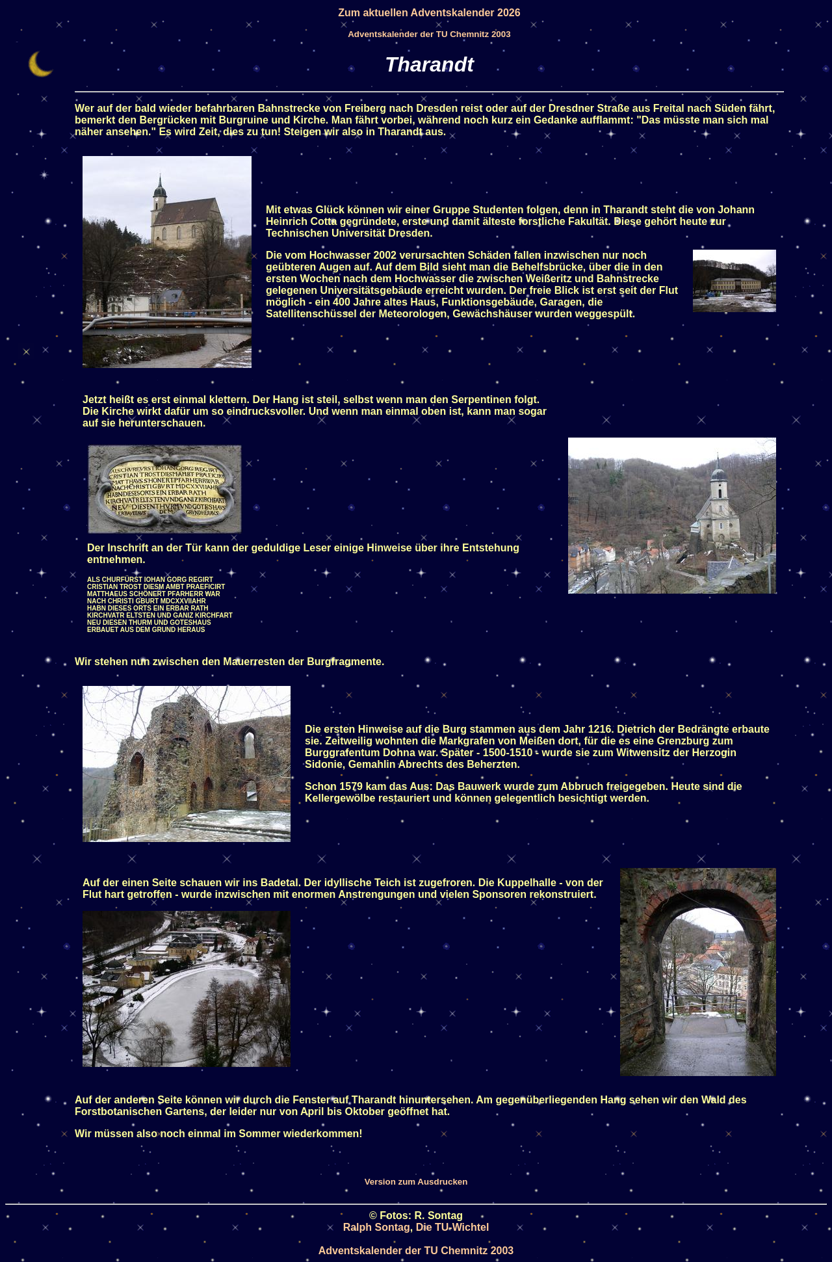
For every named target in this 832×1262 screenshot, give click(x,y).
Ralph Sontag (376, 1227)
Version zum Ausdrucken (416, 1182)
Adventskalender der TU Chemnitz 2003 (429, 34)
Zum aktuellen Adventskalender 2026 (429, 12)
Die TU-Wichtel (452, 1227)
